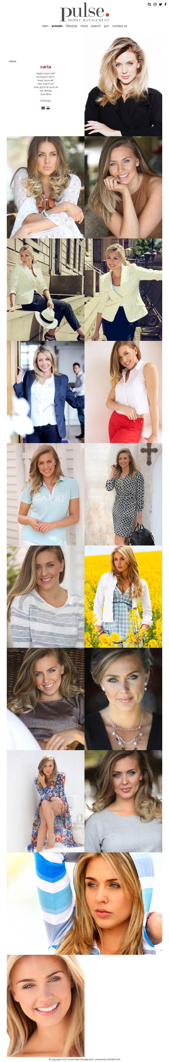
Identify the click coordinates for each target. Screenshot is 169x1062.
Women (57, 26)
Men (45, 26)
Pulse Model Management (84, 12)
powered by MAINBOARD (107, 1059)
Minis (84, 26)
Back (12, 61)
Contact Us (119, 26)
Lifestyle (71, 26)
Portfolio (45, 100)
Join (106, 26)
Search (96, 26)
